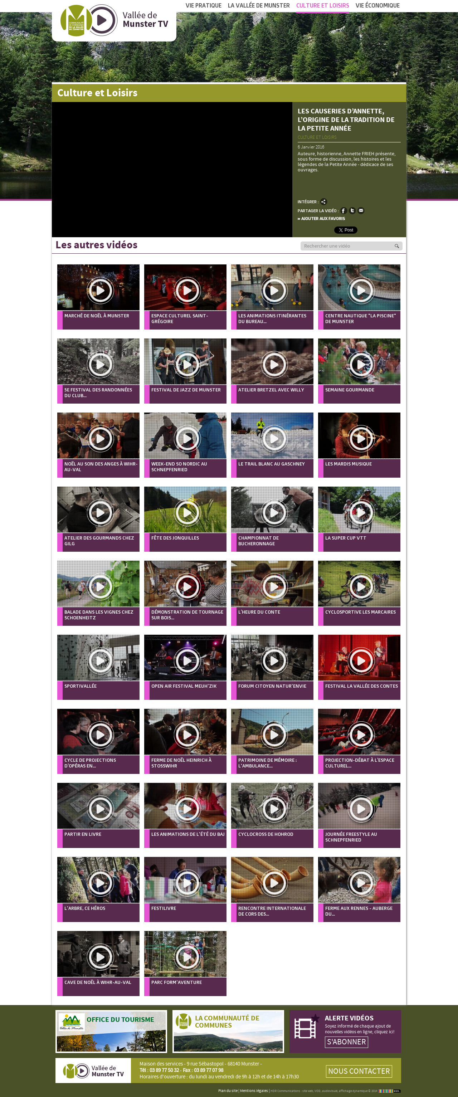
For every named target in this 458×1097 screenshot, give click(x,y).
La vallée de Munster (259, 5)
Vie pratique (203, 5)
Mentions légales (254, 1090)
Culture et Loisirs (322, 7)
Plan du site (228, 1090)
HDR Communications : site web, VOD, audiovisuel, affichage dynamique (319, 1091)
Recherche (401, 246)
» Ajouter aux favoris (321, 218)
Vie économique (378, 5)
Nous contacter (359, 1071)
